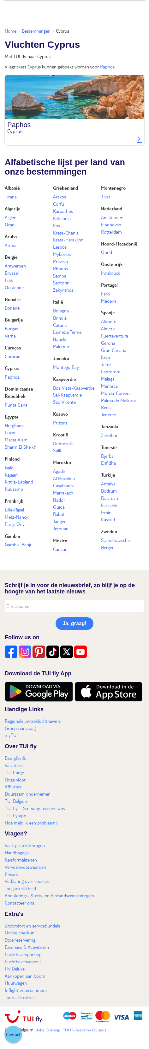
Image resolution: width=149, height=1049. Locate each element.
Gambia (12, 536)
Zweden (109, 531)
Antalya (108, 483)
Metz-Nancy (16, 517)
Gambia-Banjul (19, 544)
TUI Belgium (16, 801)
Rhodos (60, 268)
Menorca (109, 386)
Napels (59, 339)
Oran (10, 224)
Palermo (61, 346)
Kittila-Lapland (19, 481)
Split (57, 450)
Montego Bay (66, 367)
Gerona (108, 343)
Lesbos (60, 247)
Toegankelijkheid (20, 888)
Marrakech (63, 492)
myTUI (11, 735)
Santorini (61, 282)
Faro (105, 293)
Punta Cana (16, 405)
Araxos (59, 196)
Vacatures (14, 765)
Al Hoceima (64, 478)
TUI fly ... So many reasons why (35, 808)
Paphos (107, 66)
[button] (13, 1034)
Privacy (11, 874)
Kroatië (60, 434)
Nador (59, 500)
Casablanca (63, 485)
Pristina (60, 422)
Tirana (11, 196)
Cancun (60, 549)
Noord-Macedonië (119, 243)
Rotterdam (111, 232)
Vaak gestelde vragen (25, 845)
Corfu (58, 204)
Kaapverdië (64, 379)
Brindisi (60, 318)
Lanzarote (110, 371)
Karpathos (63, 211)
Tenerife (108, 414)
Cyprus (12, 368)
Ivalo (9, 467)
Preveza (60, 261)
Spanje (108, 312)
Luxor (10, 432)
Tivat (105, 196)
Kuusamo (14, 489)
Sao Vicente (64, 402)
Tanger (59, 521)
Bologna (61, 310)
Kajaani (12, 475)
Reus (105, 407)
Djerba (107, 456)
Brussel (12, 273)
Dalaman (109, 498)
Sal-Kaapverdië (67, 394)
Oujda (59, 507)
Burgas (11, 328)
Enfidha (108, 463)
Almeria (108, 328)
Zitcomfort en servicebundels (32, 925)
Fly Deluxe (15, 968)
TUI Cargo (14, 772)
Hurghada (14, 425)
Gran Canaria (113, 350)
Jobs (40, 1029)
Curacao (13, 356)
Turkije (108, 475)
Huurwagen (16, 983)
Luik (9, 280)
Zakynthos (63, 290)
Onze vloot (15, 779)
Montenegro (113, 188)
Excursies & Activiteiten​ (27, 947)
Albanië (12, 188)
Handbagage (17, 852)
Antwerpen (15, 265)
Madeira (108, 301)
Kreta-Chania (66, 232)
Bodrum (109, 491)
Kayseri (108, 519)
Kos (56, 225)
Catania (60, 325)
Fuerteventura (114, 335)
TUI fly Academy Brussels (84, 1029)
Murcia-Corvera (116, 393)
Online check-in (19, 932)
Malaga (108, 378)
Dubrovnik (63, 443)
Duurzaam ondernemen (28, 794)
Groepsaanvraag (20, 728)
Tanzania (109, 426)
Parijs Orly (15, 524)
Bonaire (13, 299)
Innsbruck (110, 273)
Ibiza (105, 357)
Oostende (14, 287)
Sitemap (53, 1029)
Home (10, 31)
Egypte (12, 416)
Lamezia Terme (67, 332)
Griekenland (65, 188)
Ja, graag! (74, 623)
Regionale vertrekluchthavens (33, 721)
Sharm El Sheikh (20, 447)
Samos (59, 275)
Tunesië (109, 447)
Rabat (58, 514)
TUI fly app (15, 815)
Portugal (109, 285)
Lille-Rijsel (14, 509)
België (11, 257)
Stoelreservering (20, 940)
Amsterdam (112, 217)
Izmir (105, 512)
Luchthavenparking (23, 954)
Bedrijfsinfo (16, 758)
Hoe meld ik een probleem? (31, 822)
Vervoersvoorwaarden (25, 867)
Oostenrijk (112, 264)
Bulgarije (14, 319)
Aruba (11, 236)
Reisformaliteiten (21, 859)
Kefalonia (62, 218)
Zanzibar (109, 435)
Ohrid (106, 252)
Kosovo (60, 414)
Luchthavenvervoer (23, 961)
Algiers (11, 217)
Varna (10, 335)
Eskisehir (109, 505)
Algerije (13, 208)
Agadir (59, 471)
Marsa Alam (16, 439)
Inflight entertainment (26, 990)
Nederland (111, 208)
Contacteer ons (19, 903)
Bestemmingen (36, 31)
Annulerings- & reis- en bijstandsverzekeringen (49, 895)
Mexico (60, 540)
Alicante (108, 321)
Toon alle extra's (20, 997)
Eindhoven (111, 224)
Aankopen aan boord (25, 976)
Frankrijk (14, 501)
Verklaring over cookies (27, 881)
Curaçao (13, 347)
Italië (58, 302)
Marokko (62, 462)
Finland (12, 459)
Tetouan (61, 528)
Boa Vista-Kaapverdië (73, 388)
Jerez (106, 364)
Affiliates (13, 786)
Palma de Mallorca (118, 400)
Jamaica (61, 358)
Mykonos (62, 254)
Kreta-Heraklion (68, 239)
